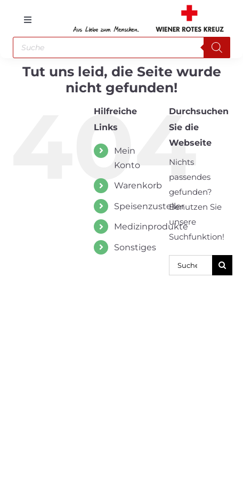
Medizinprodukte (151, 226)
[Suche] (222, 265)
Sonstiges (135, 247)
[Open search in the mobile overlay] (122, 47)
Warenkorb (138, 185)
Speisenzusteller (149, 206)
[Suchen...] (190, 265)
